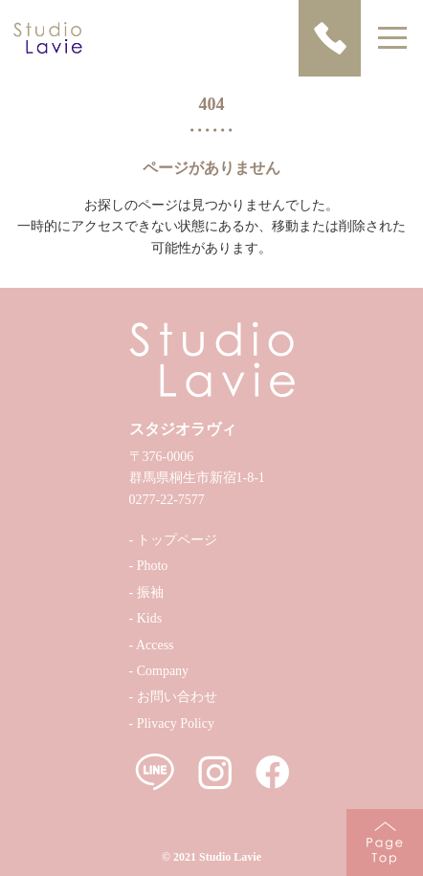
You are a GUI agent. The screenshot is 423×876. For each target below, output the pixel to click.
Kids (149, 618)
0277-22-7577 (167, 500)
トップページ (177, 540)
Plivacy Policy (175, 723)
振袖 (150, 592)
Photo (152, 565)
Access (155, 645)
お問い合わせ (177, 697)
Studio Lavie (230, 857)
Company (163, 671)
